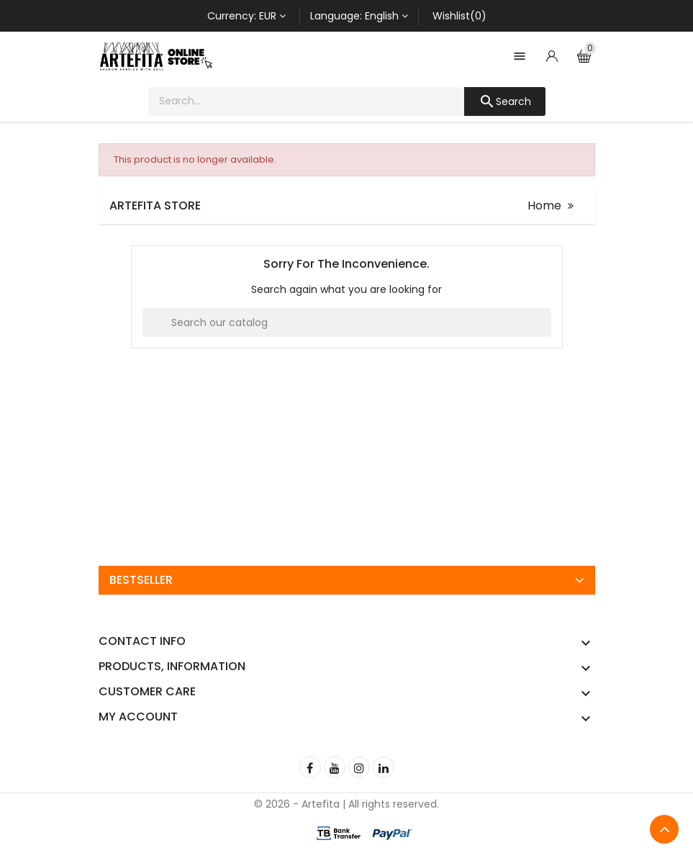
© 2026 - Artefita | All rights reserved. (346, 804)
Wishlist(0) (459, 16)
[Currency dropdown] (246, 16)
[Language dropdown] (359, 16)
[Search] (346, 322)
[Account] (552, 56)
